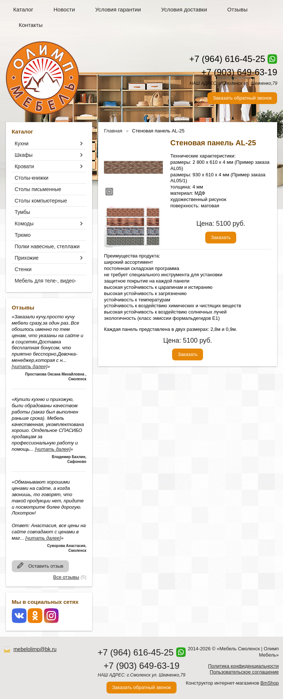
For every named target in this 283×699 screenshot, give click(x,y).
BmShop (270, 683)
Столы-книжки (32, 178)
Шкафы (24, 155)
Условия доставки (184, 9)
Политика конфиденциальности (243, 666)
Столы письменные (38, 189)
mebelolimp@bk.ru (34, 649)
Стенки (23, 269)
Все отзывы (66, 577)
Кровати (24, 166)
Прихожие (27, 258)
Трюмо (23, 235)
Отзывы (237, 9)
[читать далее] (29, 366)
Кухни (22, 143)
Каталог (23, 9)
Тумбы (22, 212)
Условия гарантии (118, 9)
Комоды (24, 223)
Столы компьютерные (41, 201)
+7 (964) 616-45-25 (227, 59)
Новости (64, 9)
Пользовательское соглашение (244, 672)
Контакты (31, 25)
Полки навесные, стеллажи (47, 246)
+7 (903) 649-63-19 (239, 72)
